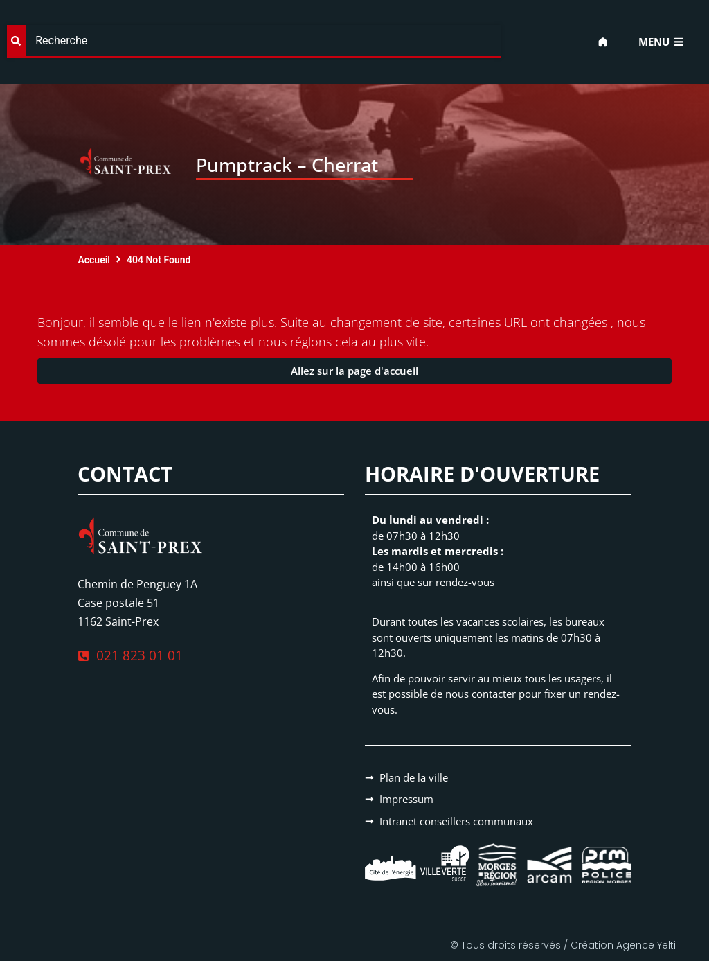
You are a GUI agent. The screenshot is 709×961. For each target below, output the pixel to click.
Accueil (94, 259)
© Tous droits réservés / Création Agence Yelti (563, 945)
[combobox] (254, 41)
